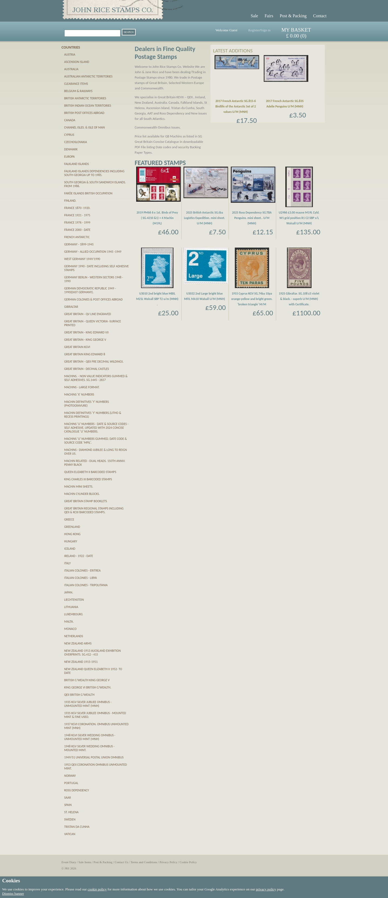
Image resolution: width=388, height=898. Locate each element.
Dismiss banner (13, 894)
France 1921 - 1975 (77, 215)
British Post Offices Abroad (84, 113)
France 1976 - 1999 (77, 222)
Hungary (70, 541)
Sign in (266, 30)
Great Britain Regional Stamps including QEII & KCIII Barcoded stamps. (94, 510)
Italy (67, 563)
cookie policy (97, 889)
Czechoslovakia (75, 142)
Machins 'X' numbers (79, 394)
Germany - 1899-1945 (79, 244)
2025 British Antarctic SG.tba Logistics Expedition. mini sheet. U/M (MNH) (204, 218)
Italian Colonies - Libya (80, 578)
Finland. (70, 200)
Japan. (68, 592)
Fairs (269, 15)
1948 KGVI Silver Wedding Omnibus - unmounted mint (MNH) (89, 737)
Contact (320, 15)
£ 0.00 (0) (296, 36)
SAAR (67, 797)
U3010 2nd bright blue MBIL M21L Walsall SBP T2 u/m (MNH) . (157, 299)
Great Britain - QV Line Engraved (87, 314)
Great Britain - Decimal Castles (86, 369)
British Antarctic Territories (85, 98)
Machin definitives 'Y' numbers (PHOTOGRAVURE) (86, 403)
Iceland (69, 549)
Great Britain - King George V (85, 340)
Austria (69, 54)
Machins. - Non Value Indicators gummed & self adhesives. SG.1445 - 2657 (96, 378)
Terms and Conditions (144, 862)
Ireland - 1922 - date (78, 556)
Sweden (70, 819)
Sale (254, 15)
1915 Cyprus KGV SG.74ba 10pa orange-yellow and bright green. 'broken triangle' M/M (252, 299)
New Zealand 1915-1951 (81, 662)
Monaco (70, 629)
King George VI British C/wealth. (87, 687)
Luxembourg (73, 614)
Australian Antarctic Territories (88, 76)
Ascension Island (76, 62)
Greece (69, 519)
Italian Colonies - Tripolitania (86, 585)
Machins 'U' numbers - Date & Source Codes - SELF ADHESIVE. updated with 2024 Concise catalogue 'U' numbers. (96, 427)
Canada (69, 120)
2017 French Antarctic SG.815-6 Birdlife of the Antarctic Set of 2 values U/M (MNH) (235, 106)
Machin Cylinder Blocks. (82, 494)
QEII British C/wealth (79, 695)
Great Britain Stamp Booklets (85, 501)
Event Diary (69, 862)
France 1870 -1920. (77, 208)
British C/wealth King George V (87, 680)
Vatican (69, 834)
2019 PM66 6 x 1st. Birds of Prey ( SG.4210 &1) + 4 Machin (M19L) (157, 218)
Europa (69, 156)
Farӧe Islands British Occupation (88, 193)
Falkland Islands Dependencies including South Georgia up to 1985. (94, 173)
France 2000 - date (77, 230)
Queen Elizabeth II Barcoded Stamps (90, 472)
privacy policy (266, 889)
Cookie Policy (188, 862)
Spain (68, 805)
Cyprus (69, 135)
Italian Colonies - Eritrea (82, 570)
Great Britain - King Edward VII (86, 332)
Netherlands (73, 636)
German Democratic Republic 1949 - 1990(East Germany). (90, 290)
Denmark (71, 149)
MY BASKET (296, 30)
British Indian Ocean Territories (87, 105)
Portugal (71, 783)
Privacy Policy (168, 862)
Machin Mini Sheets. (78, 486)
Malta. (69, 621)
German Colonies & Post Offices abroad (93, 299)
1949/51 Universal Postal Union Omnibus (94, 757)
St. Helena (71, 812)
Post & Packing (293, 15)
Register (254, 30)
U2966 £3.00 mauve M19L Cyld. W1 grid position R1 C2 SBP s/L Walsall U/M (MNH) (299, 218)
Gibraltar (71, 307)
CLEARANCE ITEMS (76, 84)
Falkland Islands (76, 164)
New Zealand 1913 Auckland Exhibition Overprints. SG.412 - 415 (92, 652)
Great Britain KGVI (77, 347)
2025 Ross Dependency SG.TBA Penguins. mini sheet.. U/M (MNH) (252, 218)
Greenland (72, 527)
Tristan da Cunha (77, 827)
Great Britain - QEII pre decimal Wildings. (94, 361)
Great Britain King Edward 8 (84, 354)
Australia (71, 69)
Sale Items (85, 862)
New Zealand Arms (78, 643)
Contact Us (121, 862)
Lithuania (71, 607)
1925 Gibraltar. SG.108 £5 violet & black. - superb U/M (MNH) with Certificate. (299, 299)
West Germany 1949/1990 (82, 259)
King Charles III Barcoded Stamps (88, 479)
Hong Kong (72, 534)
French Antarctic (77, 237)
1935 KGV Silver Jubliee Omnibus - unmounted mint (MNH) (88, 704)
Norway (70, 776)
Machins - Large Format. (82, 387)
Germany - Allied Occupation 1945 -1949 (93, 252)
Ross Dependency (76, 790)
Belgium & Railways (78, 91)
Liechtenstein (74, 600)
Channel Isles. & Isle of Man (84, 127)
